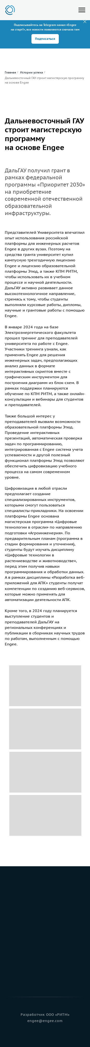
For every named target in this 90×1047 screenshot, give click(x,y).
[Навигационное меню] (81, 10)
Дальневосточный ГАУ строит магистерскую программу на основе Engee (44, 80)
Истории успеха (31, 72)
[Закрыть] (85, 21)
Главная (10, 72)
